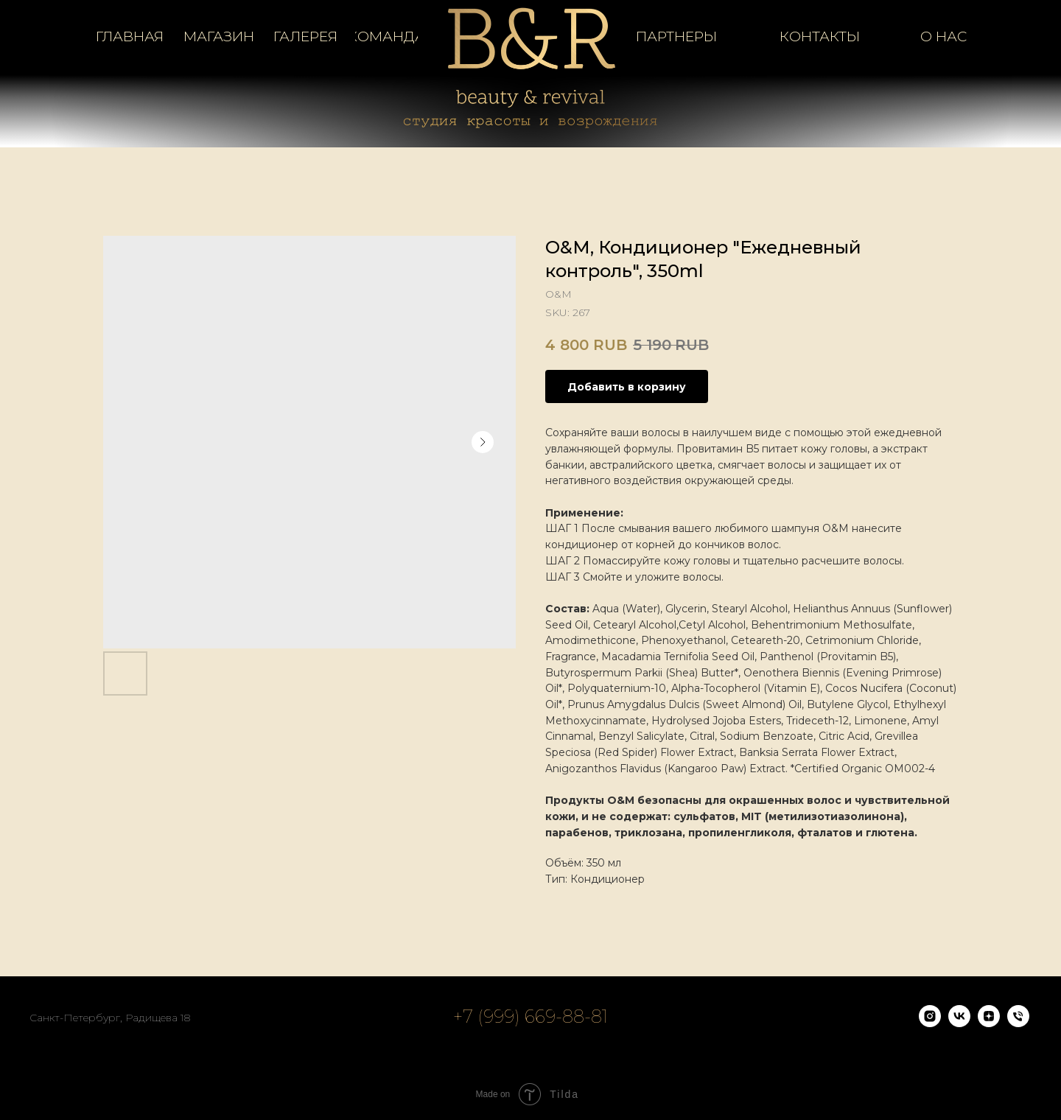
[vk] (959, 1023)
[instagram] (930, 1023)
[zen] (989, 1023)
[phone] (1018, 1023)
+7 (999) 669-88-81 (530, 1016)
